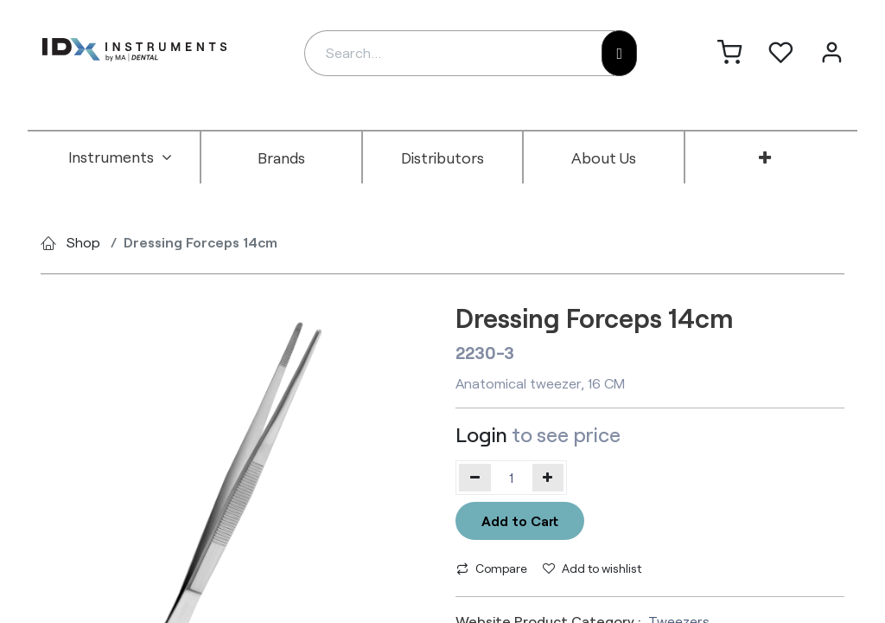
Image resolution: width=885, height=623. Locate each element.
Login (481, 434)
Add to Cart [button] (519, 520)
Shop (83, 242)
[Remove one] (475, 477)
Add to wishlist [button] (592, 568)
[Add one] (548, 477)
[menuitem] (120, 157)
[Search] (619, 53)
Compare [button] (491, 568)
